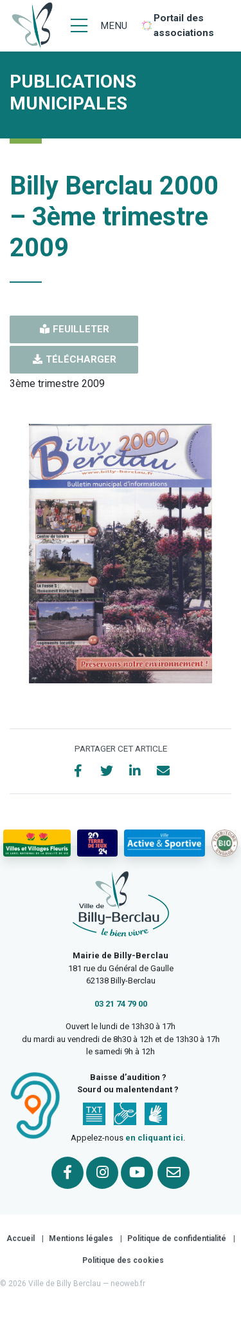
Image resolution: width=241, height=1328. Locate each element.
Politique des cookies (123, 1260)
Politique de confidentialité (176, 1238)
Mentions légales (81, 1238)
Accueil (20, 1238)
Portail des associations (184, 25)
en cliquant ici (154, 1138)
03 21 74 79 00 (120, 1004)
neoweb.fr (128, 1283)
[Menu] (99, 26)
